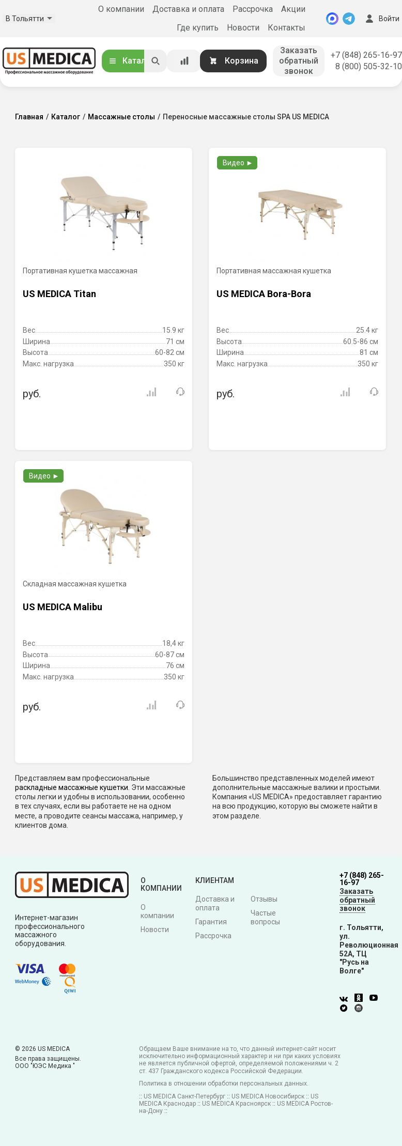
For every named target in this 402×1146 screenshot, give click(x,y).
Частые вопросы (265, 917)
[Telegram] (349, 18)
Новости (243, 28)
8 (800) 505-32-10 (368, 66)
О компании (121, 9)
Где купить (198, 28)
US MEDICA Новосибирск (267, 1096)
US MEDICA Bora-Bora (264, 293)
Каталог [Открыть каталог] (131, 61)
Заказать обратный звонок (298, 60)
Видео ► (238, 163)
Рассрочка (253, 9)
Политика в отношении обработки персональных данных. (223, 1083)
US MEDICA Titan (59, 293)
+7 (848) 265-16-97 (366, 55)
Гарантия (211, 922)
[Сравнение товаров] (184, 61)
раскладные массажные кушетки (71, 787)
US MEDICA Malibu (62, 606)
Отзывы (264, 899)
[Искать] (155, 61)
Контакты (286, 28)
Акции (293, 9)
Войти (381, 18)
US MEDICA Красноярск (236, 1103)
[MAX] (332, 18)
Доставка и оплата (188, 9)
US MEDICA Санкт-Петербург (184, 1096)
